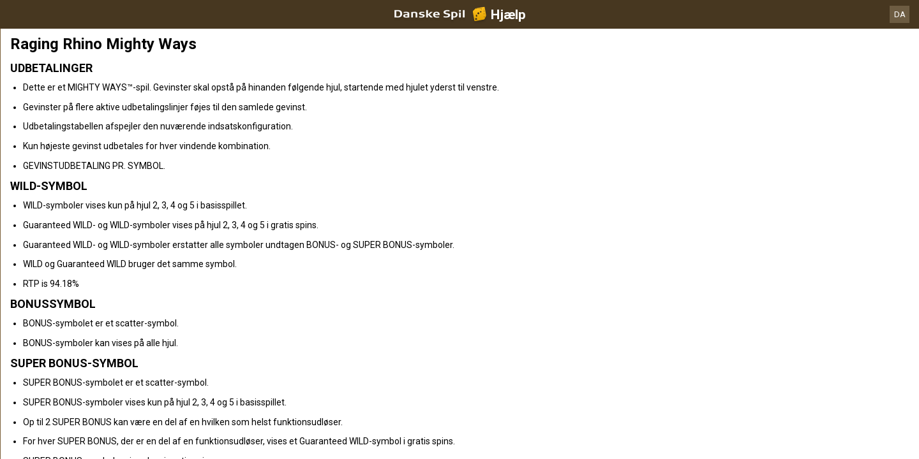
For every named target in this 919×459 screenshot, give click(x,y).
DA (900, 14)
